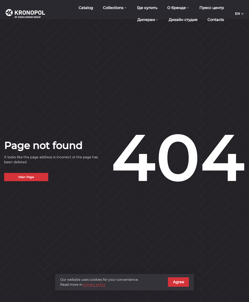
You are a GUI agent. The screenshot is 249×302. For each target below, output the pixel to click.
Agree (178, 282)
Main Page (26, 177)
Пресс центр (211, 8)
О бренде (176, 8)
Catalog (86, 8)
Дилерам (146, 19)
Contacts (215, 19)
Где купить (147, 8)
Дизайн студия (183, 19)
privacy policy (94, 285)
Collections (113, 8)
